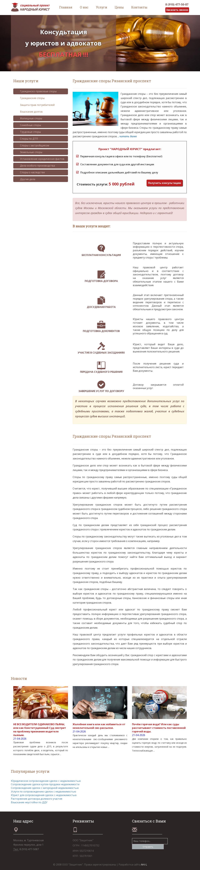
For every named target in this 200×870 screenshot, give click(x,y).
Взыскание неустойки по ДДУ (29, 802)
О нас (84, 7)
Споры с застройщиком (32, 145)
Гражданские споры (30, 98)
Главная (65, 7)
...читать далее (127, 136)
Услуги (101, 7)
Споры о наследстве (30, 172)
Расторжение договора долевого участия (36, 798)
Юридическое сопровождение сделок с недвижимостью (46, 781)
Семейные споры (28, 125)
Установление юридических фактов (39, 159)
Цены (119, 7)
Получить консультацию (164, 183)
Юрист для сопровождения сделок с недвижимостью (44, 795)
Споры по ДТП (26, 138)
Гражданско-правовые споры (36, 91)
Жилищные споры (28, 118)
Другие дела (25, 179)
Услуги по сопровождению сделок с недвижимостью (43, 791)
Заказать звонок (177, 10)
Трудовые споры (28, 132)
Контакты (139, 7)
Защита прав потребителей (35, 105)
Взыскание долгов (29, 111)
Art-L (144, 864)
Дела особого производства (35, 165)
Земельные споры (28, 152)
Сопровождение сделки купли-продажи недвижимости (45, 784)
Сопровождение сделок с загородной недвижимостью (45, 788)
